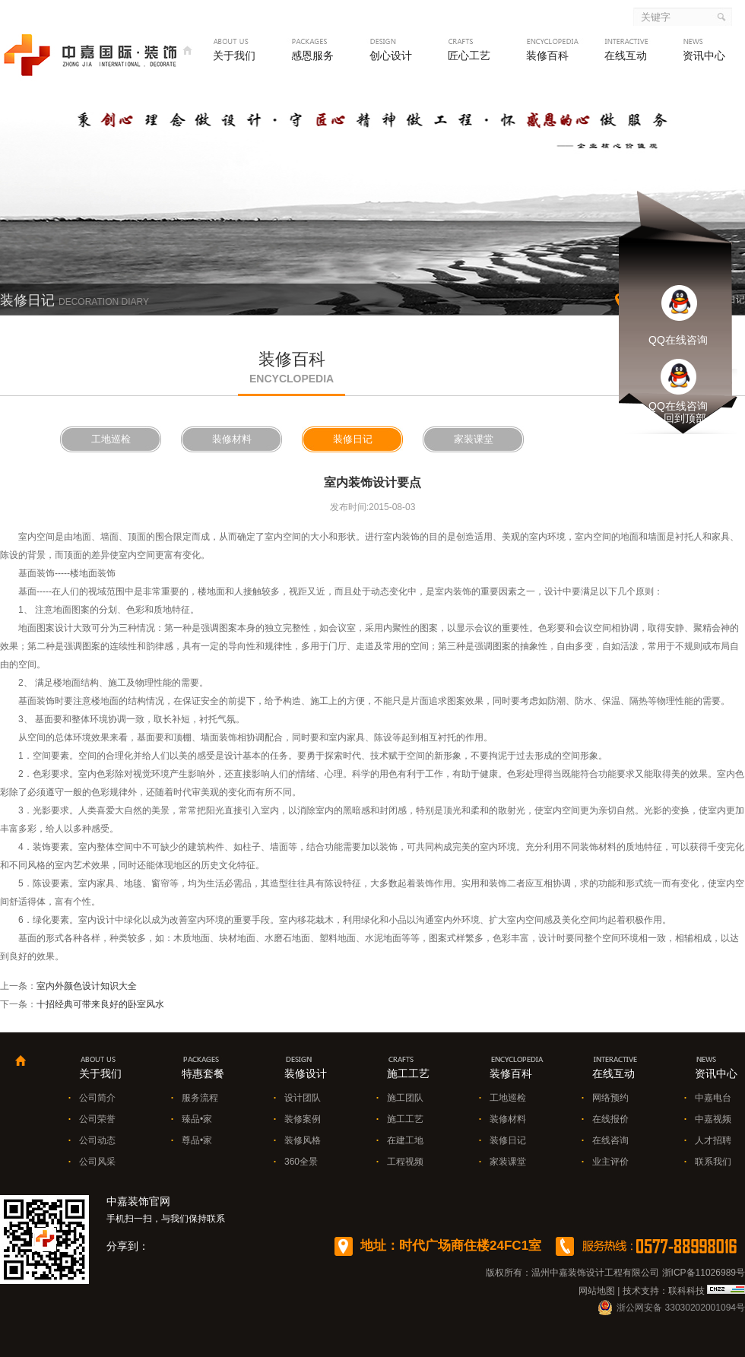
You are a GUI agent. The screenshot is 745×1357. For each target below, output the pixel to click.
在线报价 (610, 1119)
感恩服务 (312, 55)
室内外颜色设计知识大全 (86, 986)
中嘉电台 (713, 1097)
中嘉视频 (713, 1119)
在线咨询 (610, 1140)
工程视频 (405, 1161)
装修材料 (232, 439)
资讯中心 (704, 55)
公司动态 (97, 1140)
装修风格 (302, 1140)
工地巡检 (111, 439)
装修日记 (352, 439)
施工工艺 (405, 1119)
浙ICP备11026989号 (703, 1272)
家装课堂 (473, 439)
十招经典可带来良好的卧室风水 (100, 1004)
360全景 (301, 1161)
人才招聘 (713, 1140)
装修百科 (547, 55)
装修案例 (302, 1119)
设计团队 (302, 1097)
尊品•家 (197, 1140)
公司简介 (97, 1097)
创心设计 (390, 55)
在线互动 (625, 55)
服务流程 (200, 1097)
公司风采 (97, 1161)
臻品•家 (197, 1119)
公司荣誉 (97, 1119)
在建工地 (405, 1140)
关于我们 (234, 55)
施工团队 (405, 1097)
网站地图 (597, 1291)
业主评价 (610, 1161)
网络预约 (610, 1097)
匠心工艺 (469, 55)
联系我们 (713, 1161)
